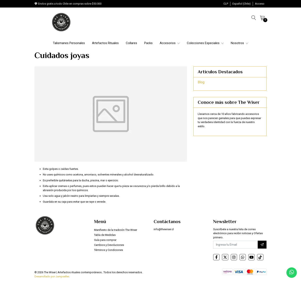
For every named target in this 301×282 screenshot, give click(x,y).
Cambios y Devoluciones (109, 244)
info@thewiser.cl (164, 229)
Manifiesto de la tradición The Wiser (115, 229)
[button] (225, 4)
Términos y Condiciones (108, 250)
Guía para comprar (105, 239)
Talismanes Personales (69, 43)
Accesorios (170, 43)
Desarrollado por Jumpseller (51, 276)
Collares (131, 43)
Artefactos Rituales (105, 43)
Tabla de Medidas (105, 234)
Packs (148, 43)
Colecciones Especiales (205, 43)
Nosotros (239, 43)
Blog (201, 82)
